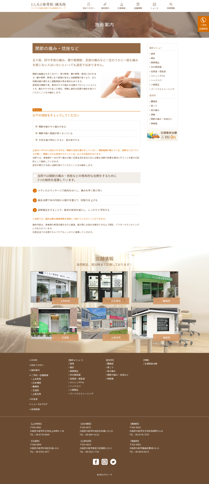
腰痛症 (154, 101)
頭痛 (153, 114)
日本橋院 (37, 382)
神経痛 (154, 123)
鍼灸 (153, 58)
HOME (34, 360)
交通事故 (122, 8)
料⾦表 (34, 399)
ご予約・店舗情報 (39, 375)
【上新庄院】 (86, 440)
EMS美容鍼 (156, 66)
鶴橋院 (36, 386)
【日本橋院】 (86, 423)
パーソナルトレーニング (162, 89)
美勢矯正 (155, 62)
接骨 (153, 53)
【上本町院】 (36, 423)
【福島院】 (134, 440)
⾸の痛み (155, 110)
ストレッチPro (158, 75)
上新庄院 (37, 393)
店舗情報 (138, 8)
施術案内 (105, 8)
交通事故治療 (150, 363)
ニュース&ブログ (39, 404)
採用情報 (171, 8)
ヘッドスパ (156, 80)
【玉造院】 (35, 440)
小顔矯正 (155, 84)
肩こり (154, 105)
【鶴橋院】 (134, 423)
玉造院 (36, 390)
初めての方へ (89, 8)
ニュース (154, 8)
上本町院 (37, 378)
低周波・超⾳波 (77, 378)
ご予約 (203, 23)
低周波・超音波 (158, 71)
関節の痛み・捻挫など (161, 118)
